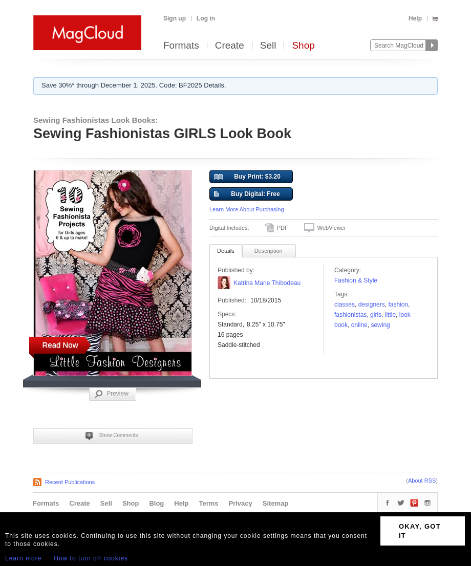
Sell (268, 46)
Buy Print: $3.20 (247, 177)
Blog (156, 503)
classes (344, 304)
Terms (208, 503)
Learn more (23, 558)
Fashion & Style (355, 280)
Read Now (60, 344)
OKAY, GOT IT (420, 531)
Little (390, 314)
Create (229, 46)
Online (359, 325)
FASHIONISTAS (350, 314)
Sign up (174, 18)
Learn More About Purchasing (246, 209)
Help (415, 18)
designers (371, 304)
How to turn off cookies (91, 558)
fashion (398, 304)
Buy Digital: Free (247, 194)
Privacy (240, 503)
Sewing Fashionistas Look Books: (95, 120)
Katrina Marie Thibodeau (267, 283)
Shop (303, 46)
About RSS (422, 480)
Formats (181, 46)
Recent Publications (70, 482)
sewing (380, 325)
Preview (112, 394)
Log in (206, 18)
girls (375, 314)
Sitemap (276, 503)
